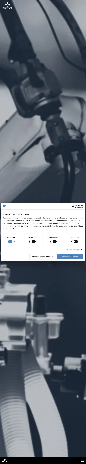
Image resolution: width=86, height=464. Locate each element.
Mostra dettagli (73, 250)
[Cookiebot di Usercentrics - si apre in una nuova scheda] (73, 206)
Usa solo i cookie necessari (43, 256)
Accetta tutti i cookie (70, 256)
